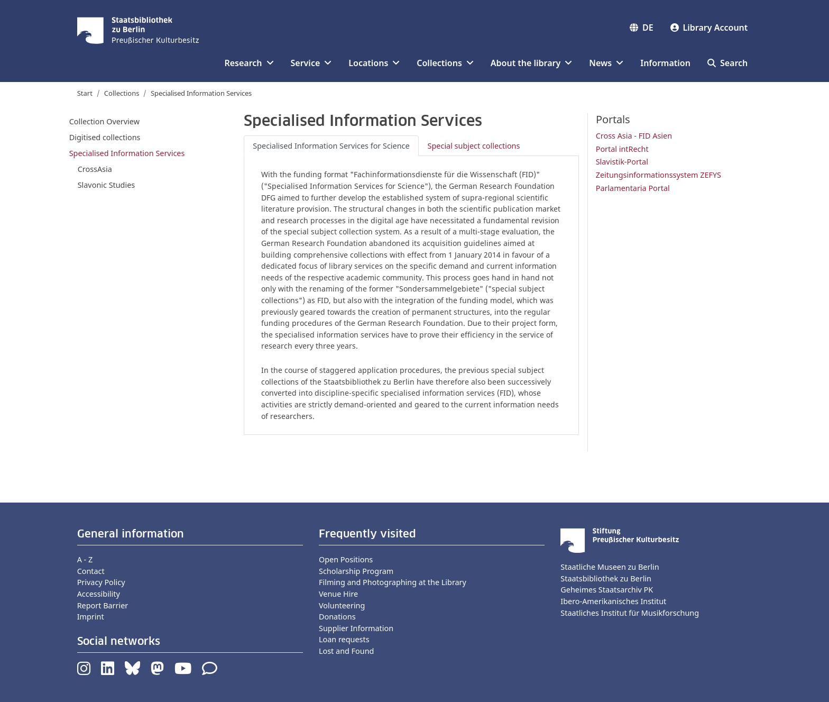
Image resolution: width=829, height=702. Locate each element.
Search (727, 63)
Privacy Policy (101, 582)
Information (665, 63)
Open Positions (346, 559)
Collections (122, 93)
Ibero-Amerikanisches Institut (613, 601)
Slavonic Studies (106, 185)
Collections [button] (445, 63)
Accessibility (98, 594)
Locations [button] (374, 63)
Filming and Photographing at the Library (392, 582)
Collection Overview (104, 121)
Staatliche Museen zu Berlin (609, 567)
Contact (91, 571)
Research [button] (248, 63)
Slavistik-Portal (622, 162)
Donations (337, 617)
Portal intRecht (622, 149)
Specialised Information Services (127, 153)
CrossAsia (95, 169)
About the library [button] (532, 63)
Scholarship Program (356, 571)
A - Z (85, 559)
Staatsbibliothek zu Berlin (605, 578)
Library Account (709, 27)
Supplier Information (356, 628)
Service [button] (311, 63)
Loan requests (344, 639)
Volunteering (342, 605)
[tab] (331, 146)
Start (85, 93)
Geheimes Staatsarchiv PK (606, 590)
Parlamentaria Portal (633, 188)
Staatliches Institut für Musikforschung (629, 613)
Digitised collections (105, 137)
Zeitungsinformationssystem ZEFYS (658, 175)
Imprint (90, 617)
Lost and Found (346, 651)
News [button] (606, 63)
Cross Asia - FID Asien (634, 136)
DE (641, 27)
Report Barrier (102, 605)
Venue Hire (338, 594)
